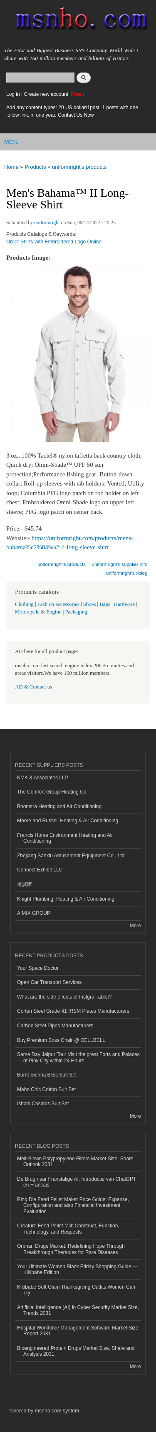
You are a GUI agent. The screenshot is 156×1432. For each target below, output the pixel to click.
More (135, 926)
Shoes (89, 604)
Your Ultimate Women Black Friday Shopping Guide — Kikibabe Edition (77, 1269)
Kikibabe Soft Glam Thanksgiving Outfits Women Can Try (76, 1290)
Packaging (76, 612)
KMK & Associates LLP (42, 778)
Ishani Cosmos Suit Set (43, 1104)
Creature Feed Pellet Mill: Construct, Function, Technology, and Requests (68, 1228)
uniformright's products (79, 167)
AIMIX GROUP (33, 913)
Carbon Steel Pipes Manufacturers (55, 1026)
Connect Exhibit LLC (39, 870)
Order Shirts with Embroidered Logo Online (54, 242)
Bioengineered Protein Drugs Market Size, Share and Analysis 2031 (75, 1351)
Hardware (124, 604)
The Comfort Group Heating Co (52, 792)
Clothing (24, 604)
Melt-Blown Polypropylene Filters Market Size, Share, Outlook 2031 (76, 1161)
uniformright (46, 222)
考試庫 (24, 884)
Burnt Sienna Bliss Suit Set (47, 1075)
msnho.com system (57, 1411)
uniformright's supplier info (120, 564)
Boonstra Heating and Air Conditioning (59, 806)
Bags (104, 604)
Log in (13, 94)
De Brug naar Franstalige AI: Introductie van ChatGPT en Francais (76, 1182)
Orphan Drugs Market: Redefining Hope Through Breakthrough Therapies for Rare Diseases (71, 1249)
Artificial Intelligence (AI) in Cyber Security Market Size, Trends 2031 (78, 1310)
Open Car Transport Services (49, 982)
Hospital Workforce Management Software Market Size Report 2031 (78, 1331)
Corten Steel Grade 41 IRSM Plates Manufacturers (73, 1011)
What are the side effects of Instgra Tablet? (64, 997)
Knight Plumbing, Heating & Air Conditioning (65, 899)
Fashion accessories (58, 604)
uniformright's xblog (126, 573)
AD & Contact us (33, 687)
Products (35, 167)
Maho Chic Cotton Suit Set (46, 1089)
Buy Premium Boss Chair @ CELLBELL (61, 1040)
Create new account (46, 94)
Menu (11, 141)
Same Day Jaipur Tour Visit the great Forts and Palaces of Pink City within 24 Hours (78, 1057)
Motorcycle (27, 612)
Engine (53, 612)
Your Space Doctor (38, 968)
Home (11, 167)
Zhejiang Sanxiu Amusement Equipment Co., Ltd (70, 856)
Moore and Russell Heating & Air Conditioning (67, 821)
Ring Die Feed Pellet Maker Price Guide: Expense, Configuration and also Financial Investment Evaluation (73, 1205)
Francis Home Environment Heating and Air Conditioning (65, 838)
